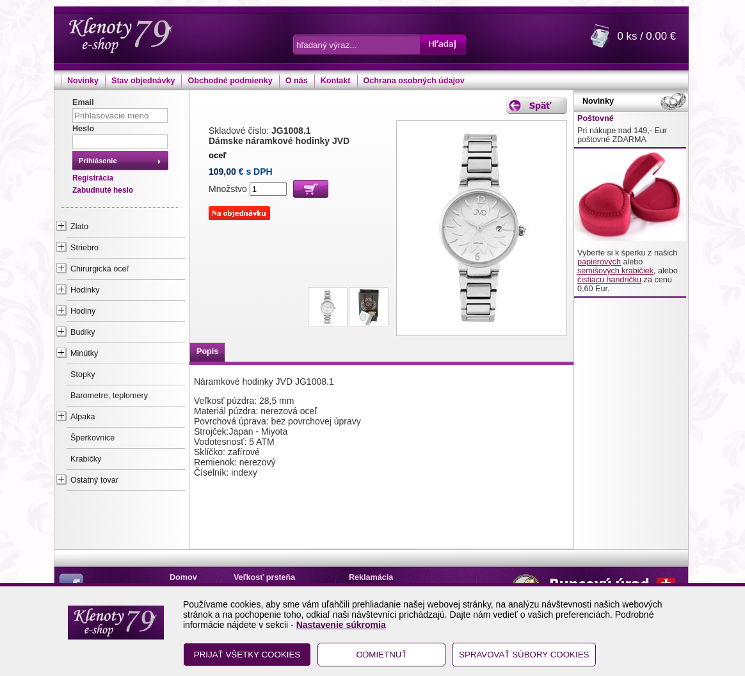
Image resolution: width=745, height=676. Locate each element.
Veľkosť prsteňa (264, 577)
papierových (599, 261)
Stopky (82, 374)
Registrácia (92, 177)
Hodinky (85, 290)
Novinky (83, 80)
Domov (183, 577)
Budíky (82, 332)
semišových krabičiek (615, 270)
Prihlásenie (98, 161)
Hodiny (82, 311)
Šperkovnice (92, 437)
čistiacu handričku (609, 279)
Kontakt (336, 80)
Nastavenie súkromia (341, 625)
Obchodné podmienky (230, 80)
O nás (296, 80)
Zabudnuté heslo (102, 190)
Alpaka (82, 416)
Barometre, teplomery (109, 395)
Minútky (84, 353)
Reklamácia (371, 577)
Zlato (79, 226)
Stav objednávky (143, 80)
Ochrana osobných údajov (414, 80)
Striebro (84, 247)
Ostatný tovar (94, 480)
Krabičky (85, 459)
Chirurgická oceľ (99, 268)
